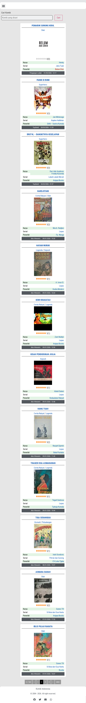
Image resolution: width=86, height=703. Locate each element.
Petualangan (46, 522)
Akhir (58, 682)
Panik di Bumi (43, 80)
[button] (3, 6)
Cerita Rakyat (40, 196)
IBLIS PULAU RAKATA (43, 626)
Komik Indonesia (43, 689)
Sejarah (47, 250)
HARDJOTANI (43, 191)
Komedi (37, 522)
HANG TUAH (43, 409)
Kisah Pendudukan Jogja (43, 354)
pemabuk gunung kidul (43, 25)
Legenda (39, 250)
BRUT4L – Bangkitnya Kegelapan (43, 134)
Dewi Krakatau (43, 300)
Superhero (43, 84)
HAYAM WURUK (43, 245)
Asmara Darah (43, 572)
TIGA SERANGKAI (43, 517)
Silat (43, 30)
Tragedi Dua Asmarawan (43, 463)
